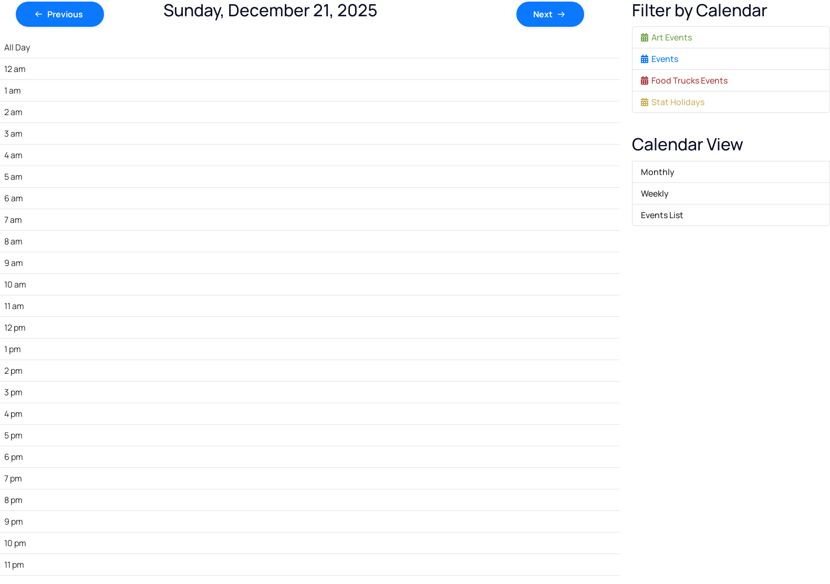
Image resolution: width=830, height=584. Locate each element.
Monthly (658, 172)
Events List (662, 215)
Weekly (655, 193)
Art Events (666, 37)
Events (659, 59)
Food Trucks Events (684, 80)
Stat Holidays (672, 102)
